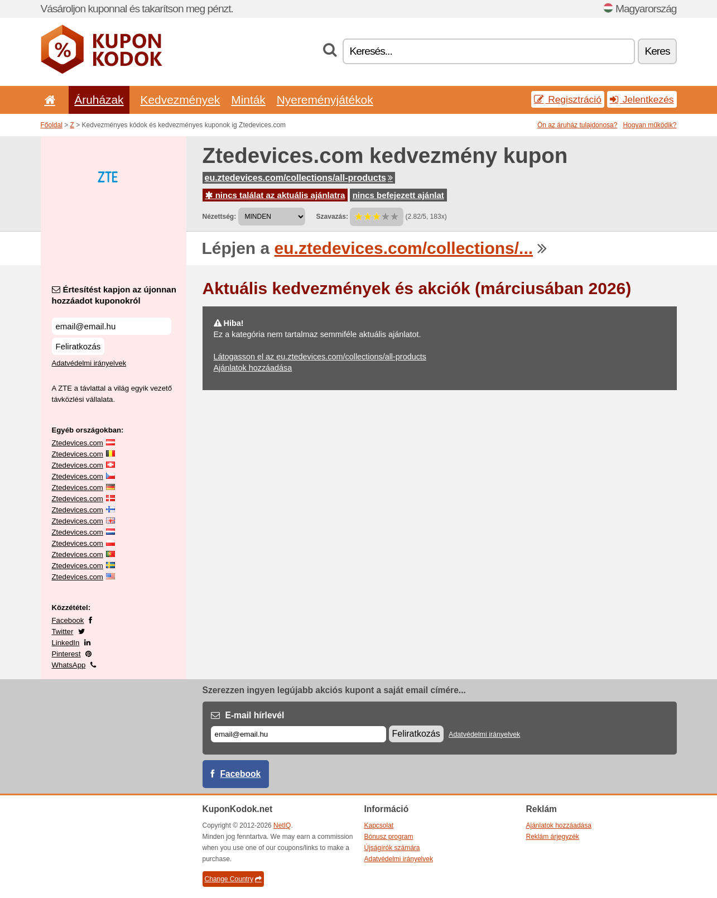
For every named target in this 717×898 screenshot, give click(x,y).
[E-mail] (298, 734)
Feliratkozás (78, 346)
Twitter (63, 631)
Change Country (233, 879)
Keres (657, 51)
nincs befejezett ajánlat (398, 195)
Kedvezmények (180, 99)
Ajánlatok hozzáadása (253, 367)
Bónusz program (388, 837)
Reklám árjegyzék (552, 837)
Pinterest (66, 654)
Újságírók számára (392, 848)
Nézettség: (220, 216)
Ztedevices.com (77, 443)
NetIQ (282, 825)
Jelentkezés (642, 99)
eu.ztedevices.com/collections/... (404, 248)
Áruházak (98, 99)
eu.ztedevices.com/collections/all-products (299, 178)
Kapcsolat (379, 825)
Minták (248, 99)
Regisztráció (567, 99)
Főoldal (51, 125)
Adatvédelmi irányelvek (89, 363)
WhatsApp (69, 665)
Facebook (68, 620)
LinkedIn (66, 642)
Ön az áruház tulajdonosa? (577, 125)
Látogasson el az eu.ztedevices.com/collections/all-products (320, 356)
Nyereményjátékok (325, 99)
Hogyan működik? (649, 125)
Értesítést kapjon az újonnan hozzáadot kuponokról (114, 295)
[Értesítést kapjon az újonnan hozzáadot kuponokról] (111, 326)
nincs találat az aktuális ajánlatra (275, 195)
